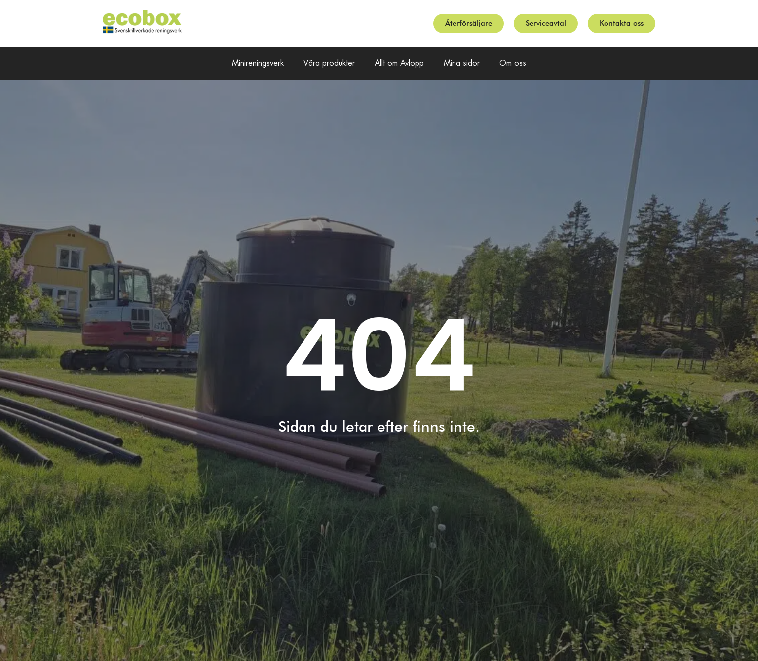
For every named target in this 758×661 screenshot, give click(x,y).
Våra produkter (329, 63)
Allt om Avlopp (399, 63)
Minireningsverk (258, 63)
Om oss (512, 63)
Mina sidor (462, 63)
